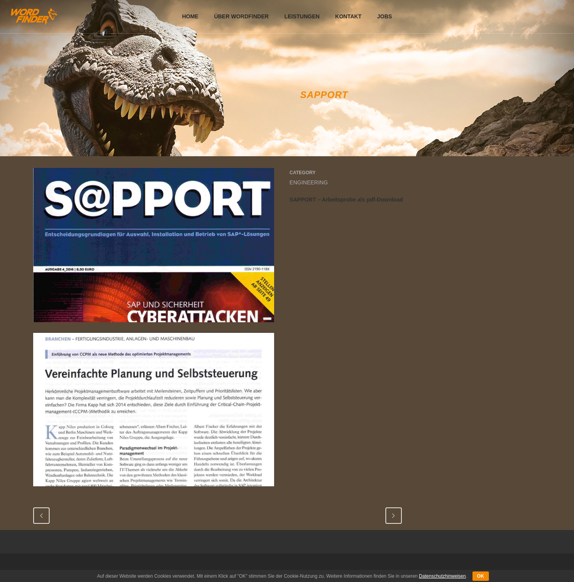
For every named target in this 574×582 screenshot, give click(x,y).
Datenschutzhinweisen (442, 576)
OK (480, 576)
